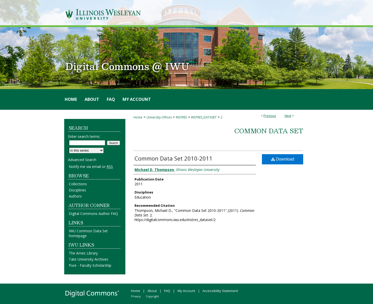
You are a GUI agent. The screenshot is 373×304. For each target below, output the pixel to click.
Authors (75, 196)
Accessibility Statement (220, 290)
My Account (186, 290)
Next (288, 116)
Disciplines (77, 190)
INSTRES (181, 117)
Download (282, 159)
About (152, 290)
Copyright (152, 296)
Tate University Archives (88, 259)
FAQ (167, 290)
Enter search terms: (84, 136)
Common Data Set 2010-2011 (173, 158)
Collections (78, 183)
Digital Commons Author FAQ (93, 213)
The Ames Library (83, 253)
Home (138, 117)
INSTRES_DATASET (204, 117)
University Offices (159, 117)
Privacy (136, 296)
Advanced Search (82, 159)
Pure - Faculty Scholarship (90, 265)
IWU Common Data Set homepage (88, 233)
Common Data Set (268, 131)
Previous (269, 116)
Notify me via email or (91, 166)
